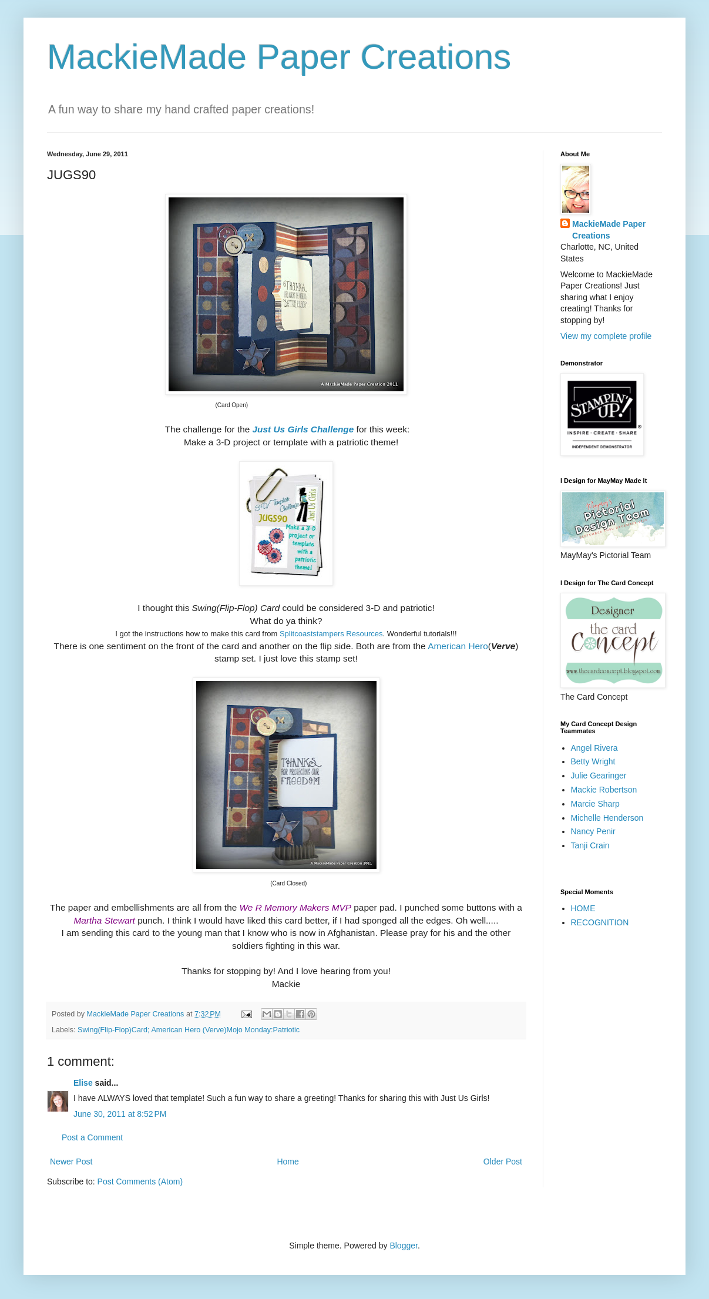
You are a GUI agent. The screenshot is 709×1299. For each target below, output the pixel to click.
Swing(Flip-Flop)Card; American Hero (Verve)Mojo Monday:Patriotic (189, 1030)
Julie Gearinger (599, 775)
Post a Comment (92, 1137)
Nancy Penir (593, 831)
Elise (83, 1082)
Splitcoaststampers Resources (331, 633)
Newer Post (71, 1161)
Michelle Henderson (607, 818)
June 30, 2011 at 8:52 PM (119, 1114)
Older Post (502, 1161)
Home (287, 1161)
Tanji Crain (590, 845)
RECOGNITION (600, 922)
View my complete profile (605, 336)
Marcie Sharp (595, 803)
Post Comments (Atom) (140, 1181)
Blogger (403, 1245)
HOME (583, 908)
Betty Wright (593, 761)
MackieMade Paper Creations (279, 56)
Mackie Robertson (604, 789)
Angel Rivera (594, 748)
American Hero (458, 646)
